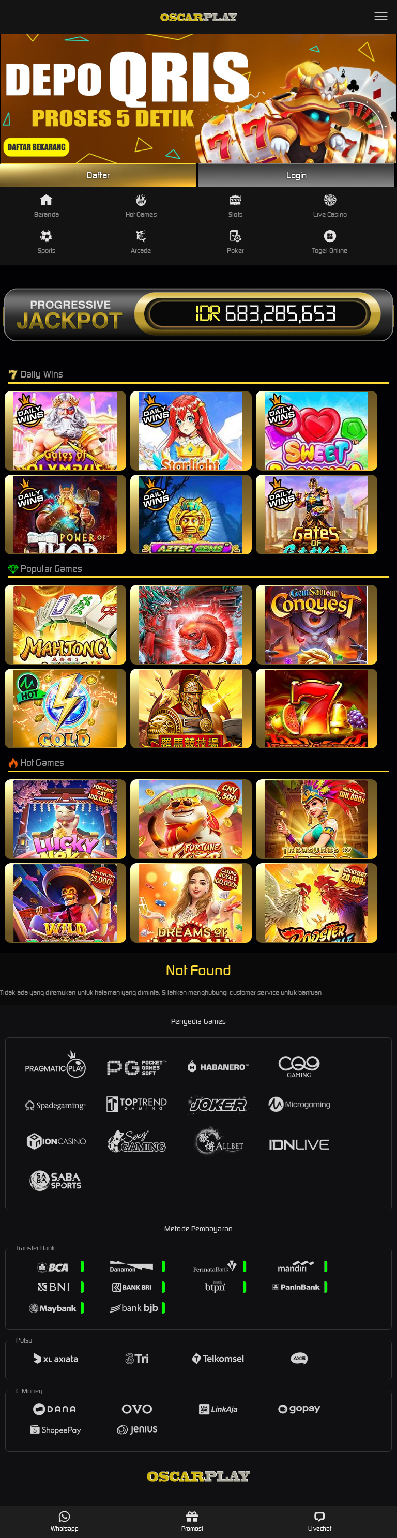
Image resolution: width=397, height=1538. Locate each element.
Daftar (98, 175)
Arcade (141, 242)
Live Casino (330, 206)
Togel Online (329, 242)
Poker (235, 242)
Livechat (319, 1521)
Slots (235, 206)
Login (296, 175)
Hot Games (141, 206)
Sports (47, 242)
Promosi (192, 1521)
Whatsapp (65, 1521)
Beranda (46, 206)
